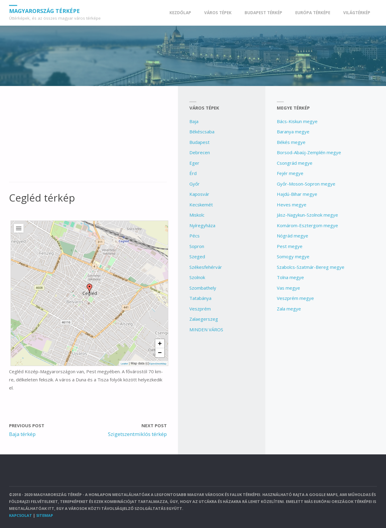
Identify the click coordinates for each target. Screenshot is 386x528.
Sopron (196, 246)
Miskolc (196, 215)
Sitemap (44, 515)
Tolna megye (290, 277)
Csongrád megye (294, 163)
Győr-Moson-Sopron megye (306, 184)
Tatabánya (200, 298)
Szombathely (202, 288)
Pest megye (289, 246)
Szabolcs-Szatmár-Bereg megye (310, 267)
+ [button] (160, 343)
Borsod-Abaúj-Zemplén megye (309, 152)
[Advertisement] (88, 137)
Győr (194, 184)
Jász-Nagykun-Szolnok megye (307, 215)
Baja (193, 121)
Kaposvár (199, 194)
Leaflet (124, 363)
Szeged (197, 256)
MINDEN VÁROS (206, 329)
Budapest (199, 142)
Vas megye (288, 288)
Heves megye (291, 205)
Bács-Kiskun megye (297, 121)
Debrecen (199, 152)
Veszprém (200, 309)
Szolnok (197, 277)
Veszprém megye (295, 298)
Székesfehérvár (205, 267)
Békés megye (291, 142)
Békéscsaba (201, 132)
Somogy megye (293, 256)
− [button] (160, 352)
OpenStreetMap (157, 363)
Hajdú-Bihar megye (297, 194)
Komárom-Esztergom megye (307, 225)
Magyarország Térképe (44, 10)
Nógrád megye (292, 236)
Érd (193, 173)
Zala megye (289, 309)
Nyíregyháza (202, 225)
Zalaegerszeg (203, 319)
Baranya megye (293, 132)
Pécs (194, 236)
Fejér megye (290, 173)
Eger (194, 163)
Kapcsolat (20, 515)
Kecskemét (201, 205)
